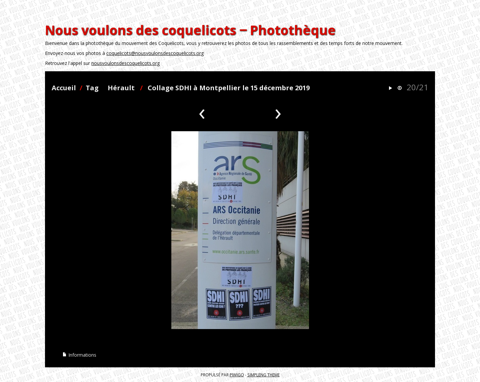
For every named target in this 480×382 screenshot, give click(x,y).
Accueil (64, 87)
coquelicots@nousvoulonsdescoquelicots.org (155, 53)
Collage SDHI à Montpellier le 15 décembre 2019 (229, 87)
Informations (79, 355)
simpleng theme (263, 374)
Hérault (121, 87)
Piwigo (237, 374)
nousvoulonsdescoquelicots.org (125, 63)
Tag (92, 87)
